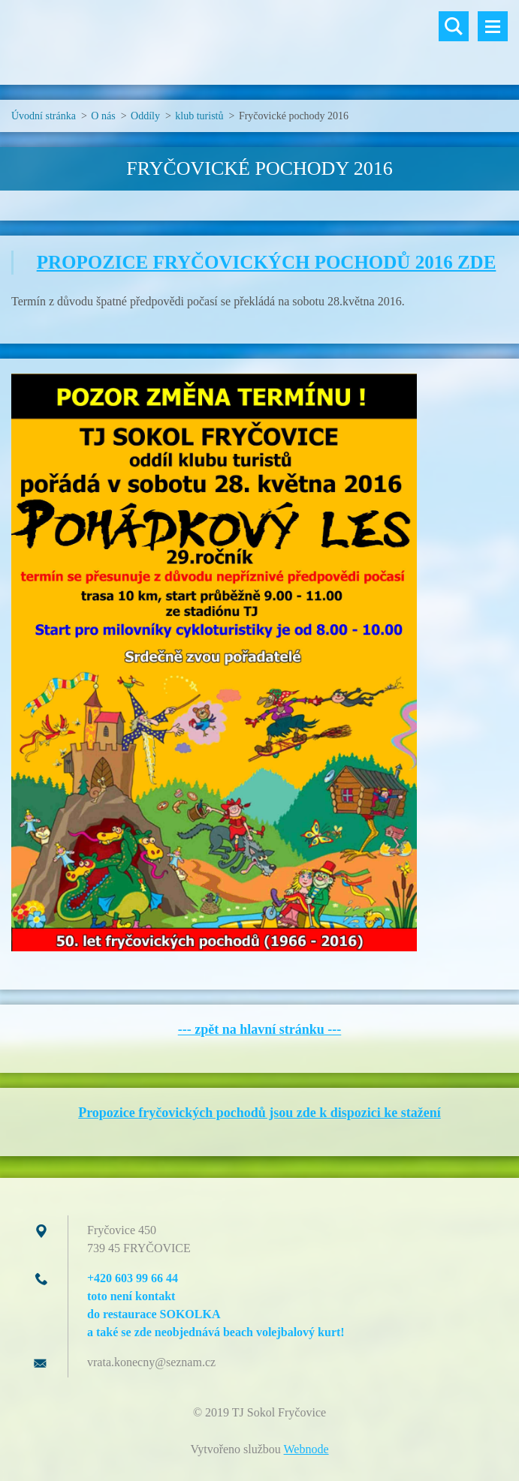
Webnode (306, 1449)
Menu (493, 26)
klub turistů (199, 116)
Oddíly (145, 116)
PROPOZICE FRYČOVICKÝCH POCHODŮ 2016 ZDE (266, 262)
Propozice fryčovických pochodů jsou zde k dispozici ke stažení (259, 1112)
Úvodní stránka (43, 116)
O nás (103, 116)
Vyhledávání (454, 26)
